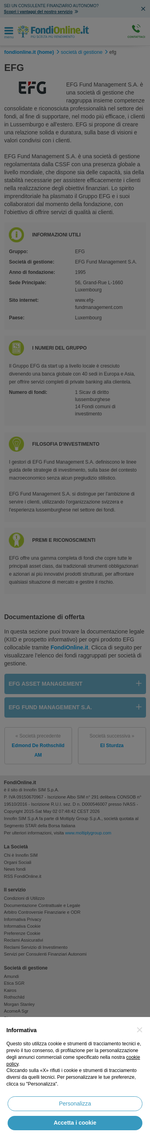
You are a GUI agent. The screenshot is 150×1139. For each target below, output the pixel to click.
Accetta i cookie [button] (75, 1122)
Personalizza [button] (75, 1103)
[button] (139, 1029)
